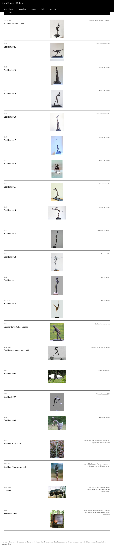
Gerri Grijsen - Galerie (12, 3)
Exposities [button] (22, 9)
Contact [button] (53, 9)
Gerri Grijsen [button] (9, 9)
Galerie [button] (34, 9)
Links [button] (44, 9)
